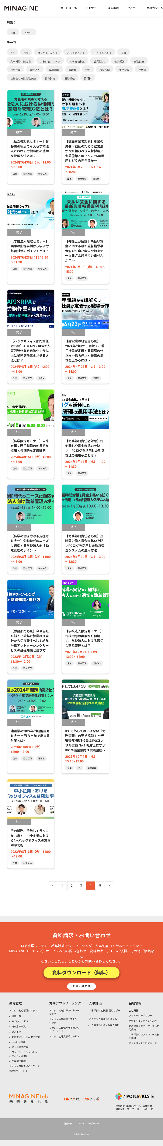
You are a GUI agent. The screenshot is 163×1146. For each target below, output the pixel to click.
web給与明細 (18, 1042)
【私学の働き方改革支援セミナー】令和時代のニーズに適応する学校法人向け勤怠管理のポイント (30, 543)
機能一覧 (16, 1016)
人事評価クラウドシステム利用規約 (144, 1036)
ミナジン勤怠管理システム (23, 1010)
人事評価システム (50, 61)
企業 (12, 33)
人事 (123, 53)
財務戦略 (70, 78)
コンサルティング (48, 53)
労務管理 (139, 61)
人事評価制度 (77, 61)
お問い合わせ (81, 986)
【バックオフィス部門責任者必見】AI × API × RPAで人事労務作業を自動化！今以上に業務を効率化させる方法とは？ (31, 350)
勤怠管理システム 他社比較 (26, 1037)
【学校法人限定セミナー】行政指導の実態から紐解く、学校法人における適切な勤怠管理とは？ (84, 638)
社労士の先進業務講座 (23, 78)
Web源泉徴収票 (20, 1047)
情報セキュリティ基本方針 (143, 1020)
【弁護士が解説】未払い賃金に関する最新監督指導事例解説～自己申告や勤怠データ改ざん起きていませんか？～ (84, 251)
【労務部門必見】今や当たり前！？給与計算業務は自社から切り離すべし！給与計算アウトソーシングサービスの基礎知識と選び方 (30, 640)
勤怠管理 (15, 70)
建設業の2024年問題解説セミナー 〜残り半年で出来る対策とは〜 (30, 736)
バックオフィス (76, 53)
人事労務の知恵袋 (20, 61)
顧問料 (87, 78)
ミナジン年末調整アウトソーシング (64, 1021)
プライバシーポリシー (140, 1015)
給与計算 (50, 78)
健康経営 (119, 61)
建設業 (72, 70)
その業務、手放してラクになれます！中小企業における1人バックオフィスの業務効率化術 (31, 838)
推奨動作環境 (19, 1061)
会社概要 (133, 1010)
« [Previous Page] (53, 885)
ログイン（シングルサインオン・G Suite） (26, 1054)
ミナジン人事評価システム (103, 1019)
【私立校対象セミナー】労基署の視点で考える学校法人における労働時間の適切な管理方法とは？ (30, 149)
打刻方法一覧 (19, 1026)
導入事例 (16, 1032)
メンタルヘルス (103, 53)
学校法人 (35, 70)
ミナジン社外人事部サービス (64, 1036)
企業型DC (99, 61)
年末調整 (54, 70)
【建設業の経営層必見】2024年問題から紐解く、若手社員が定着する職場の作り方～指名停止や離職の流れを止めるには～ (84, 350)
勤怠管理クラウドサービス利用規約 (144, 1028)
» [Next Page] (109, 885)
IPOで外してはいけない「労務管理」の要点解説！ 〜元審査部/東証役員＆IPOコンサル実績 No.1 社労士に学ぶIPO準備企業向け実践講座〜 (85, 740)
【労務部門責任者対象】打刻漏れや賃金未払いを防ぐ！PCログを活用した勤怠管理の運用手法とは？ (84, 448)
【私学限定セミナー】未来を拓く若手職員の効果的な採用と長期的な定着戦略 (30, 446)
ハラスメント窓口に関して (143, 1043)
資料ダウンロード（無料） (81, 973)
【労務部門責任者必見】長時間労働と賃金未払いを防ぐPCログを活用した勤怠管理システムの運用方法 (84, 543)
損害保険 (105, 70)
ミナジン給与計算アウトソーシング (64, 1012)
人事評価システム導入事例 (105, 1025)
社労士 (28, 33)
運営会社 (68, 1123)
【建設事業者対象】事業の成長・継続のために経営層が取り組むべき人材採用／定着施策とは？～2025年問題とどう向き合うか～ (84, 151)
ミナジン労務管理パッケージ (24, 1066)
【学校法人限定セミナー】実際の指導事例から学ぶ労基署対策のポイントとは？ (30, 246)
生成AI (142, 70)
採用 (87, 70)
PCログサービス (20, 1021)
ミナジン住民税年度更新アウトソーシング (64, 1030)
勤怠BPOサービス (18, 1071)
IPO (12, 53)
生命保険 (124, 70)
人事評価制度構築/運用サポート (104, 1012)
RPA (26, 53)
